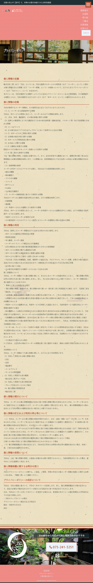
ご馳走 (85, 21)
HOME (5, 55)
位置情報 (84, 24)
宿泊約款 (46, 571)
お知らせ (84, 28)
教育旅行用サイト (46, 576)
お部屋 (85, 13)
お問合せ (86, 33)
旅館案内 (84, 10)
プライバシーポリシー (46, 573)
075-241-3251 (61, 547)
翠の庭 (85, 17)
